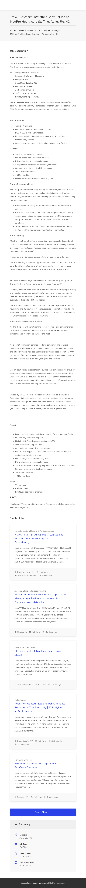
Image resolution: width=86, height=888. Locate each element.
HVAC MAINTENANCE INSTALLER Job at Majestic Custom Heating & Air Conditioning (39, 538)
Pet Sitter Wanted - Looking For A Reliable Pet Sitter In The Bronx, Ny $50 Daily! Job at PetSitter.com (40, 707)
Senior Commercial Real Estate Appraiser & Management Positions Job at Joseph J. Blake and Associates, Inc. (40, 598)
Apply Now (43, 812)
